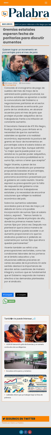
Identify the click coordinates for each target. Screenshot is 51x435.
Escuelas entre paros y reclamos (18, 371)
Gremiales (24, 83)
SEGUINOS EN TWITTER (19, 419)
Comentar (9, 85)
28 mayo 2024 (10, 83)
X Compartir (21, 295)
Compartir (7, 295)
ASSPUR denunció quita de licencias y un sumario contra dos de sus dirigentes (24, 345)
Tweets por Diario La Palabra (12, 423)
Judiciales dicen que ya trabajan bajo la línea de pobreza (23, 396)
